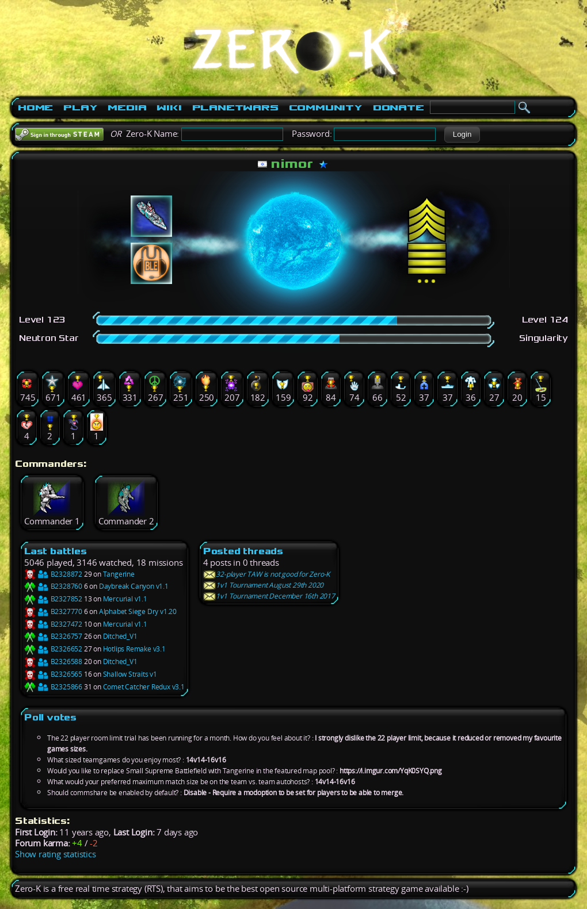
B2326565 (53, 674)
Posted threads (243, 551)
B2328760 (53, 586)
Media (127, 107)
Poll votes (50, 717)
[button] (461, 134)
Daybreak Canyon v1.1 (134, 586)
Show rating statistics (55, 854)
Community (326, 107)
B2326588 (53, 661)
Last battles (55, 551)
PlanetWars (235, 107)
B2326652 (53, 649)
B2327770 (53, 611)
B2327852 (53, 599)
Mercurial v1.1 (125, 599)
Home (35, 107)
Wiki (169, 107)
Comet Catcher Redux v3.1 (144, 687)
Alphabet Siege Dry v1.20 (138, 611)
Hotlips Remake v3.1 (134, 649)
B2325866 (53, 687)
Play (80, 107)
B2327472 (53, 624)
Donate (398, 107)
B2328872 (53, 574)
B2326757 (53, 636)
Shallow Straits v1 (130, 674)
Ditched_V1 (120, 636)
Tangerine (119, 574)
